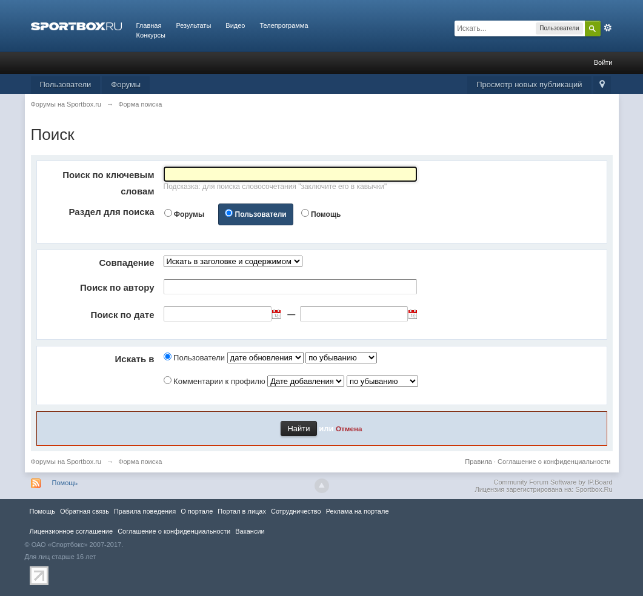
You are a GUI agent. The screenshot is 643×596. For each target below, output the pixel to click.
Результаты (193, 25)
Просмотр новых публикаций (529, 84)
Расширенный (608, 28)
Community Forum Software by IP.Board (552, 482)
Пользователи (66, 84)
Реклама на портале (357, 511)
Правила (478, 461)
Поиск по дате (122, 315)
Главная (149, 25)
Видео (235, 25)
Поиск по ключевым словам (108, 183)
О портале (197, 511)
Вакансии (249, 531)
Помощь (326, 214)
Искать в (135, 359)
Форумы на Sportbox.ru (66, 461)
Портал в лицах (242, 511)
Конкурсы (150, 35)
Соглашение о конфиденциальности (554, 461)
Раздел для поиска (112, 212)
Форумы (126, 84)
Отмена (349, 428)
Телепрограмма (283, 25)
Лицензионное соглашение (71, 531)
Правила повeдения (145, 511)
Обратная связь (84, 511)
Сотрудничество (296, 511)
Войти (603, 62)
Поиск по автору (117, 287)
